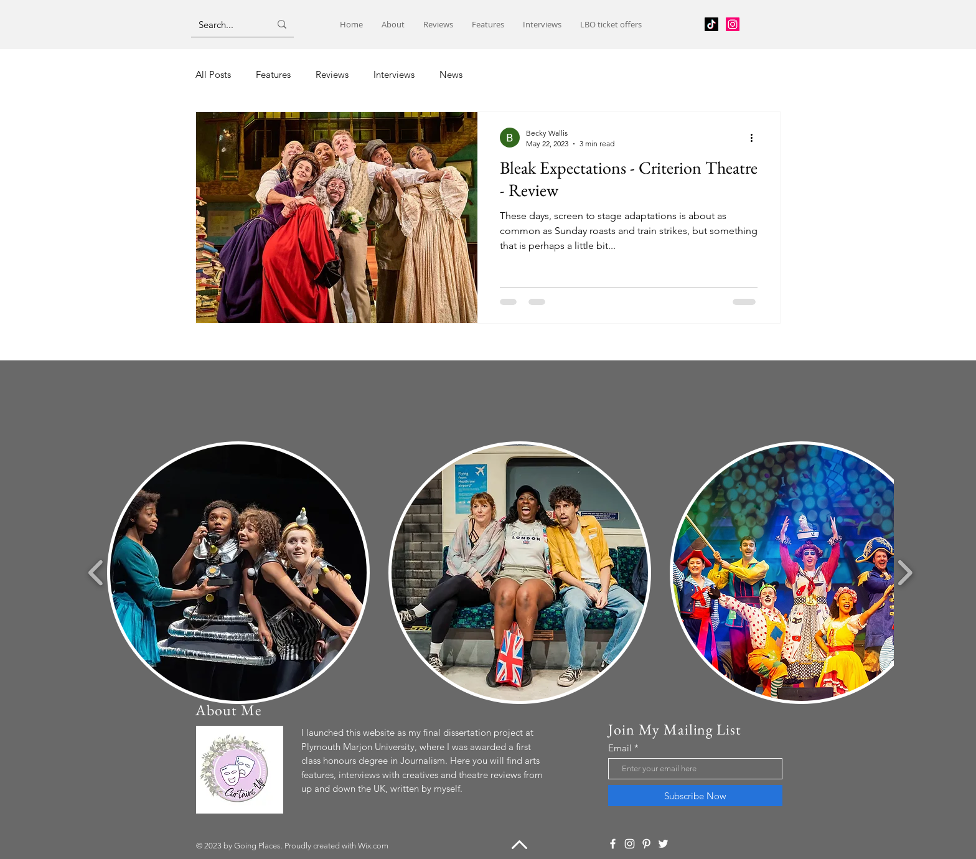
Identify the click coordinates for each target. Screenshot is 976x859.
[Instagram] (732, 24)
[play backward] (96, 572)
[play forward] (905, 572)
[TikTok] (711, 24)
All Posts (213, 74)
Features (273, 74)
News (450, 74)
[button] (238, 572)
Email (620, 748)
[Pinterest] (646, 843)
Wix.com (373, 845)
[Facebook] (612, 843)
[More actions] (755, 137)
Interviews (394, 74)
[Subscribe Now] (695, 795)
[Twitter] (663, 843)
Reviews (332, 74)
